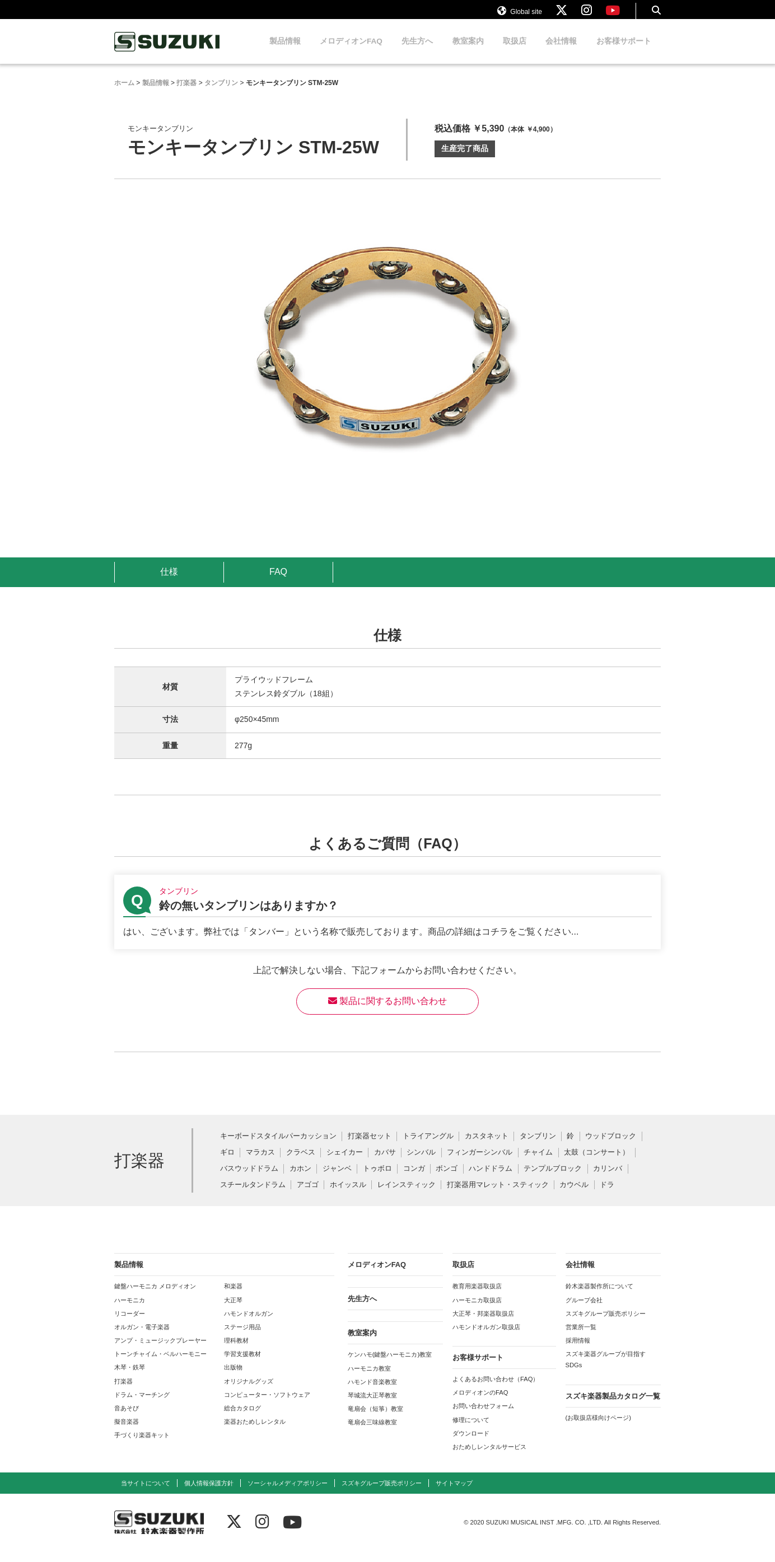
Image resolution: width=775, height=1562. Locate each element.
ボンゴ (446, 1179)
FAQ (278, 582)
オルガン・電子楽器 (142, 1337)
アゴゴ (308, 1195)
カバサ (385, 1163)
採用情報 (578, 1351)
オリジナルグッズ (248, 1392)
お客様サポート (623, 52)
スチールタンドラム (253, 1195)
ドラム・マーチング (142, 1405)
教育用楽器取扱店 (477, 1296)
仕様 (169, 582)
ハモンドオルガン (248, 1324)
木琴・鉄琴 (129, 1378)
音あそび (126, 1418)
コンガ (414, 1179)
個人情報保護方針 (209, 1493)
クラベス (300, 1163)
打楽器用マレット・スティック (498, 1195)
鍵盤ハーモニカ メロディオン (155, 1296)
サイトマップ (454, 1493)
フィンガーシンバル (479, 1163)
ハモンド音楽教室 (372, 1392)
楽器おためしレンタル (255, 1432)
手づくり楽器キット (142, 1445)
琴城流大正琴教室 (372, 1405)
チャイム (538, 1163)
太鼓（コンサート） (596, 1163)
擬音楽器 (126, 1432)
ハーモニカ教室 (369, 1379)
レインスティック (406, 1195)
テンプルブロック (553, 1179)
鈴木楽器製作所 (167, 52)
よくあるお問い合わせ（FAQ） (495, 1389)
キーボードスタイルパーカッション (278, 1147)
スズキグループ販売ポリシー (606, 1324)
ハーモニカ (129, 1310)
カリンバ (607, 1179)
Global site (519, 16)
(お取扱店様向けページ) (598, 1428)
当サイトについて (145, 1493)
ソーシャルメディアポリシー (288, 1493)
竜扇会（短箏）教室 (375, 1419)
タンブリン (538, 1147)
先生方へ (417, 52)
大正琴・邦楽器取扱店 (483, 1324)
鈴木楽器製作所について (599, 1296)
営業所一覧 (581, 1337)
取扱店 (514, 52)
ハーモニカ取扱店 (477, 1310)
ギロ (227, 1163)
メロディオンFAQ (351, 52)
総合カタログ (242, 1418)
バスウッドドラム (249, 1179)
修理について (470, 1430)
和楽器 (233, 1296)
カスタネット (486, 1147)
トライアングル (428, 1147)
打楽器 (123, 1392)
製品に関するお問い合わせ (387, 1011)
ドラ (607, 1195)
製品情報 (285, 52)
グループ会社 (584, 1310)
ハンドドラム (490, 1179)
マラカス (260, 1163)
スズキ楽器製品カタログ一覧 (613, 1406)
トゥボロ (377, 1179)
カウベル (574, 1195)
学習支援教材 (242, 1364)
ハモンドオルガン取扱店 (486, 1337)
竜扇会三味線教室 (372, 1432)
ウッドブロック (610, 1147)
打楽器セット (369, 1147)
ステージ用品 (242, 1337)
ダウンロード (470, 1444)
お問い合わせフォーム (483, 1416)
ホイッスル (348, 1195)
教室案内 (468, 52)
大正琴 (233, 1310)
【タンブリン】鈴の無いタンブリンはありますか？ (387, 922)
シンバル (421, 1163)
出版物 (233, 1378)
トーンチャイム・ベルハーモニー (160, 1364)
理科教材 (236, 1351)
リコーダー (129, 1324)
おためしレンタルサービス (489, 1457)
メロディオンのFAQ (480, 1403)
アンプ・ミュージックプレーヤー (160, 1351)
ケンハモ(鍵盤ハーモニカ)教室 (390, 1365)
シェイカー (344, 1163)
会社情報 (561, 52)
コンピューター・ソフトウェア (267, 1405)
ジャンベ (337, 1179)
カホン (300, 1179)
